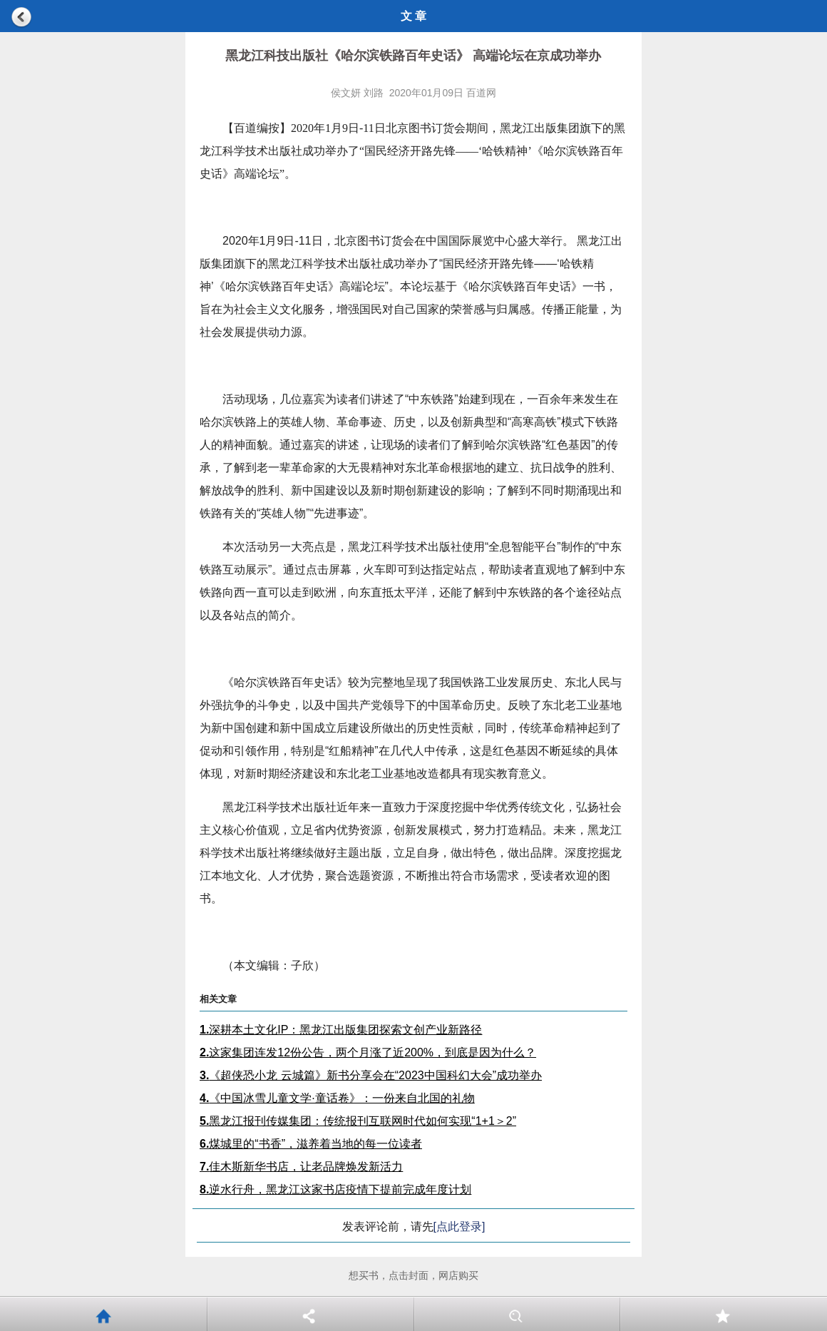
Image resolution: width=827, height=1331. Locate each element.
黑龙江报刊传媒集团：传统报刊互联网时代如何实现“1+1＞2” (358, 1121)
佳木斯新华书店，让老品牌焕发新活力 (301, 1167)
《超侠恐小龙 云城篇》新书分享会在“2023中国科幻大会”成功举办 (371, 1075)
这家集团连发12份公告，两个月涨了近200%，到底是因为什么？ (368, 1052)
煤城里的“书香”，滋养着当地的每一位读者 (311, 1144)
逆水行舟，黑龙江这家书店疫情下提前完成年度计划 (335, 1189)
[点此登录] (459, 1226)
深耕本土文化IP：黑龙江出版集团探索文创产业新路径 (341, 1030)
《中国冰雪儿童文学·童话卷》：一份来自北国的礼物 (337, 1098)
